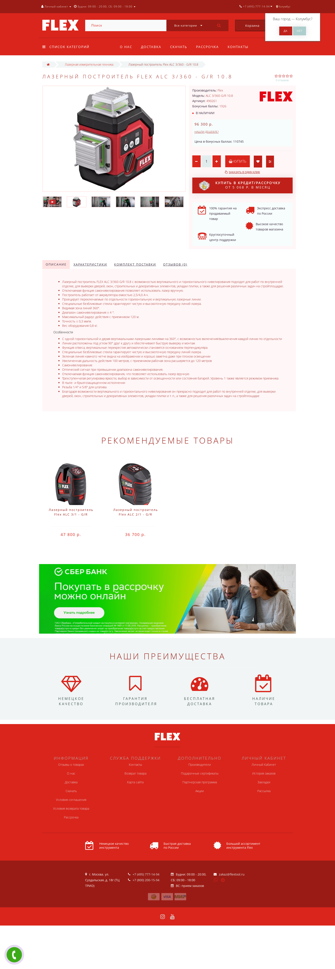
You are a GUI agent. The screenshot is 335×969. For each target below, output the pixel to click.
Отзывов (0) (175, 264)
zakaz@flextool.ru (232, 874)
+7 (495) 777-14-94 (146, 874)
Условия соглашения (71, 800)
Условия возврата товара (71, 808)
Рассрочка (209, 47)
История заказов (264, 773)
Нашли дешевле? (207, 132)
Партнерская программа (199, 782)
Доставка (152, 47)
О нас (126, 47)
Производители (199, 764)
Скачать (180, 47)
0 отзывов (282, 80)
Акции (199, 791)
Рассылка (263, 791)
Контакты (240, 47)
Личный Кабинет (264, 764)
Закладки (264, 782)
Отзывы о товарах (71, 764)
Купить (238, 161)
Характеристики (90, 264)
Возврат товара (135, 773)
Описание (56, 264)
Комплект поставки (135, 264)
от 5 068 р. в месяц (240, 185)
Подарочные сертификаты (199, 773)
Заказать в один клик (244, 172)
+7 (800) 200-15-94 (146, 880)
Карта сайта (135, 782)
